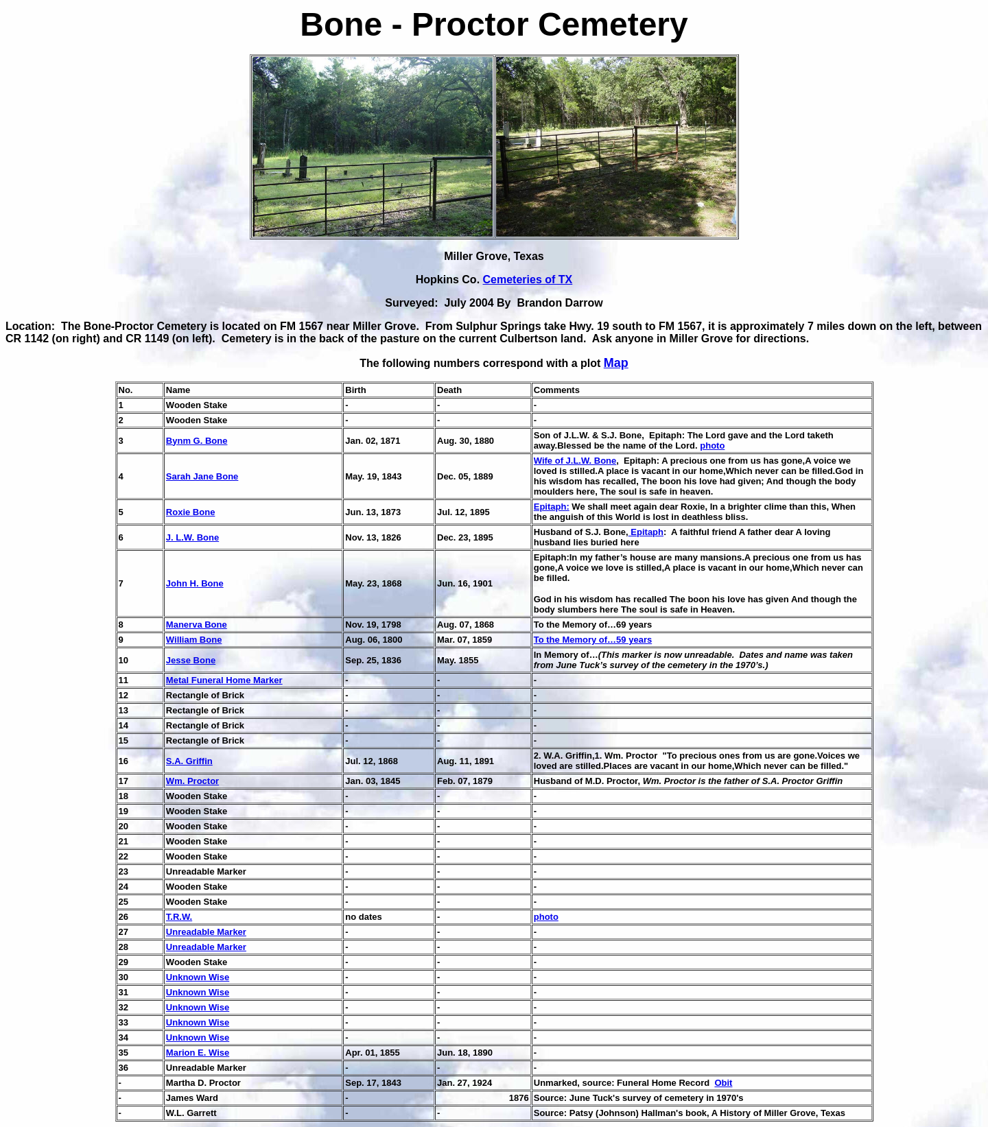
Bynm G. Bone (197, 441)
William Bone (194, 639)
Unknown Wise (197, 977)
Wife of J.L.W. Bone (575, 460)
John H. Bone (195, 583)
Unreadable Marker (206, 932)
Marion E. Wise (197, 1052)
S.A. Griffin (189, 761)
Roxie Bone (190, 512)
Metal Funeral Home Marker (224, 680)
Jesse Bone (190, 660)
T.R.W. (179, 917)
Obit (723, 1083)
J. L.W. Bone (192, 537)
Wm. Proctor (192, 781)
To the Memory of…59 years (593, 639)
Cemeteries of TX (528, 279)
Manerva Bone (196, 624)
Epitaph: (551, 506)
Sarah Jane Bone (202, 476)
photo (712, 445)
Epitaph (645, 532)
